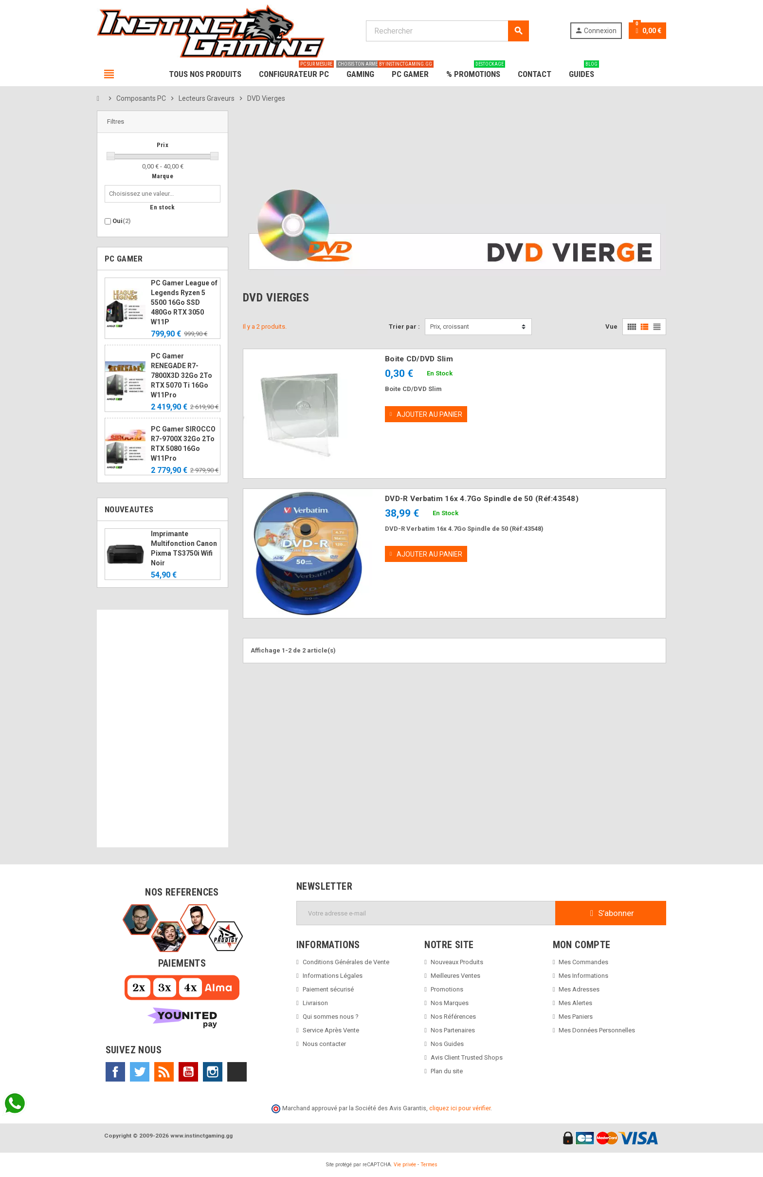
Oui (121, 220)
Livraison (315, 1003)
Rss (164, 1072)
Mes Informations (583, 975)
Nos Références (453, 1016)
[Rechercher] (447, 30)
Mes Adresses (579, 989)
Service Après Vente (331, 1030)
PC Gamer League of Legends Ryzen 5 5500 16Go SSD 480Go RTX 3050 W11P (184, 302)
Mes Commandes (583, 962)
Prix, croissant (449, 326)
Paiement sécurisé (328, 989)
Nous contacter (324, 1043)
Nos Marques (450, 1003)
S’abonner (611, 913)
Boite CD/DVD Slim (419, 359)
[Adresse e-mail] (426, 913)
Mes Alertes (575, 1003)
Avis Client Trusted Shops (467, 1057)
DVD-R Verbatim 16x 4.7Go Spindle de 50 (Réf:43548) (482, 498)
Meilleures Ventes (455, 975)
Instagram (212, 1072)
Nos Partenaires (453, 1030)
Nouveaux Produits (457, 962)
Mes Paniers (576, 1016)
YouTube (188, 1072)
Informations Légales (333, 975)
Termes (428, 1164)
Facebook (115, 1072)
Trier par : (404, 326)
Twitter (139, 1072)
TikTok (237, 1072)
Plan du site (447, 1071)
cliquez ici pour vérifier (459, 1108)
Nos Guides (447, 1043)
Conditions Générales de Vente (346, 962)
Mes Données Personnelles (597, 1030)
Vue (611, 326)
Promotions (447, 989)
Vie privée (405, 1164)
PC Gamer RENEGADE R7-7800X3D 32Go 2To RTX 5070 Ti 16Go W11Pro (181, 375)
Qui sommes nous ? (331, 1016)
